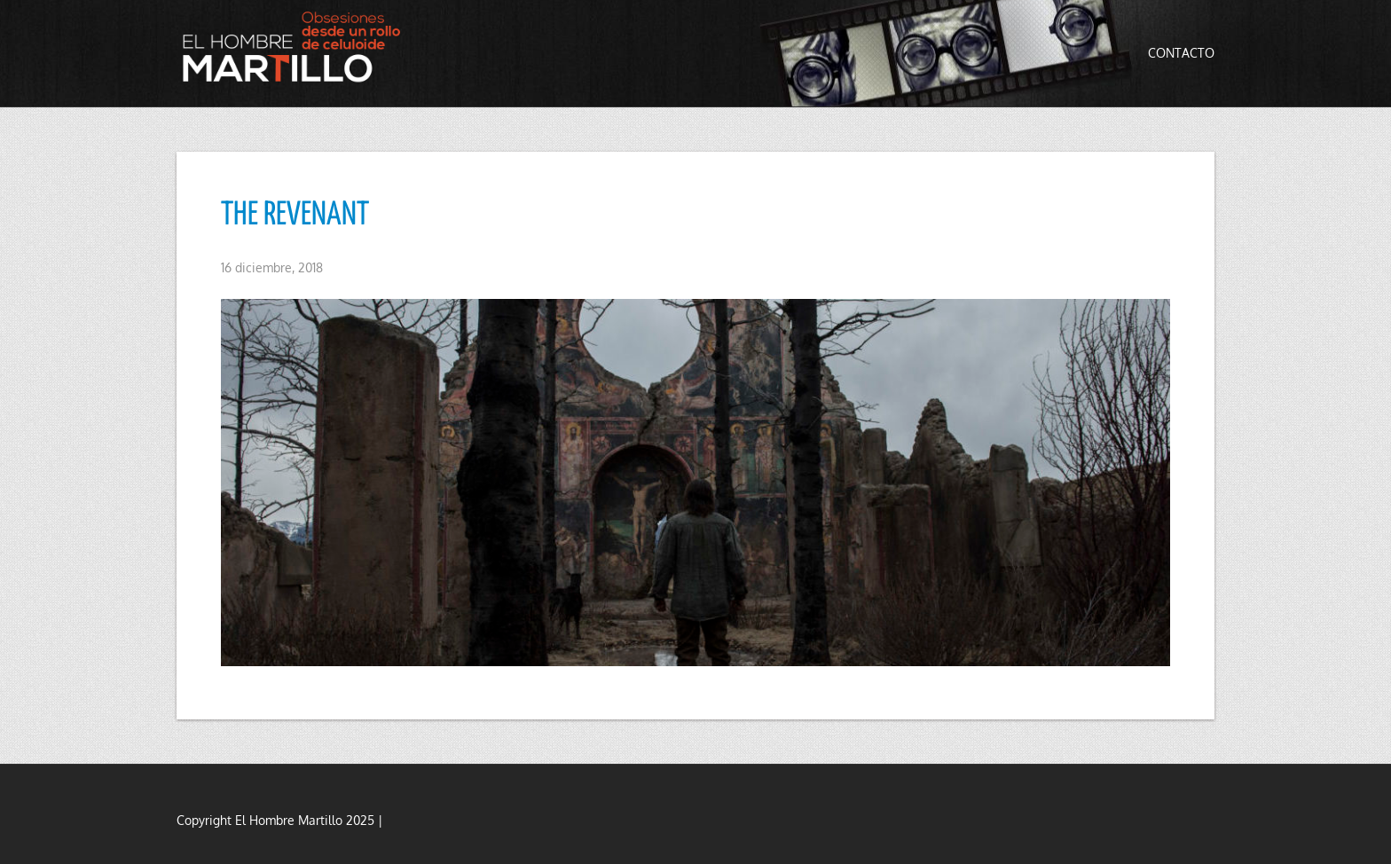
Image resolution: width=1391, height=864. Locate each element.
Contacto (1181, 52)
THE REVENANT (295, 216)
